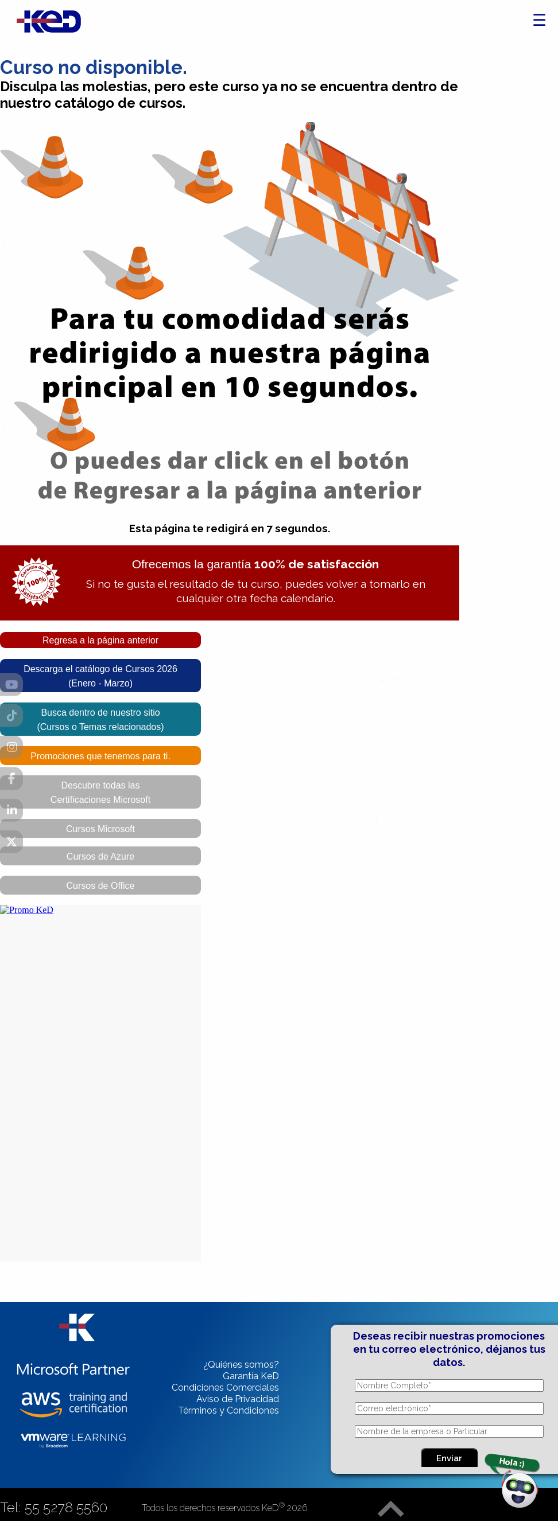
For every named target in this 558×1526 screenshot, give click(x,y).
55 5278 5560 (66, 1507)
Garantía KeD (251, 1376)
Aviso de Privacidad (237, 1399)
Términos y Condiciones (228, 1410)
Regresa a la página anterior (100, 640)
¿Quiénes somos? (241, 1364)
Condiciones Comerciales (225, 1387)
